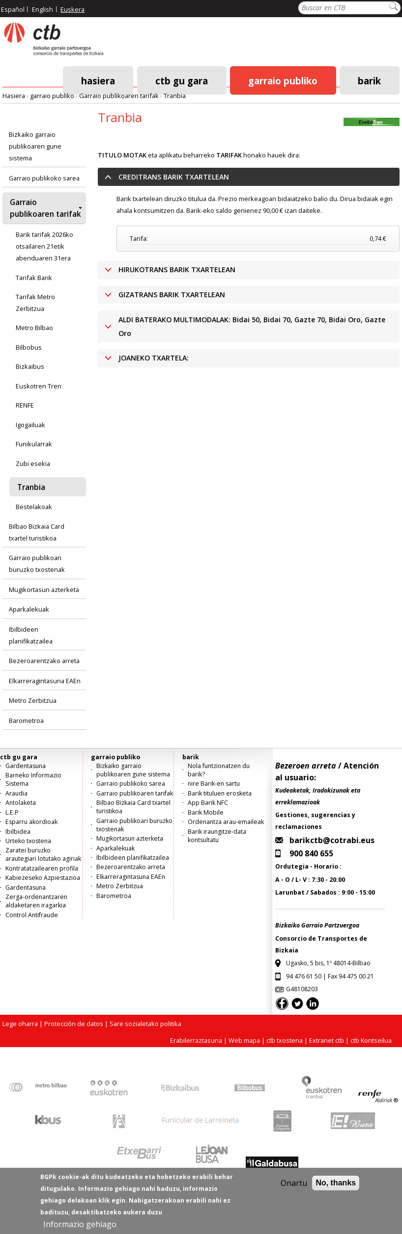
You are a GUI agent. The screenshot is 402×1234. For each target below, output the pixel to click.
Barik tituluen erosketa (220, 793)
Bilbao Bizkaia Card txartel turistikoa (36, 532)
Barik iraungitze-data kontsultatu (217, 835)
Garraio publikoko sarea (44, 178)
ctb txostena (284, 1040)
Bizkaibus (30, 366)
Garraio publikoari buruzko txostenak (37, 563)
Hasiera (98, 80)
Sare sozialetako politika (145, 1023)
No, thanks (336, 1189)
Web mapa (244, 1040)
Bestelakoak (34, 506)
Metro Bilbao (34, 327)
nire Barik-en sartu (214, 783)
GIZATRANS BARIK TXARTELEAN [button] (171, 294)
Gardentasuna (25, 766)
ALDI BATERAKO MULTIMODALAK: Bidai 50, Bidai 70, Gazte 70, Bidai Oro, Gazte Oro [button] (251, 326)
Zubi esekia (33, 463)
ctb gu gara (181, 80)
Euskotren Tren (38, 386)
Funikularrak (34, 443)
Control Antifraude (31, 915)
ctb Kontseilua (371, 1040)
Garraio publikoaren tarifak (119, 95)
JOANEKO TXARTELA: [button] (153, 357)
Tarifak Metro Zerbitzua (35, 302)
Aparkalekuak (29, 609)
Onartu (294, 1189)
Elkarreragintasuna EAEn (45, 680)
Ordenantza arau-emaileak (226, 822)
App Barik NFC (208, 802)
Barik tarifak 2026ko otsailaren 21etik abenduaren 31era (44, 246)
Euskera (72, 9)
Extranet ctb (326, 1040)
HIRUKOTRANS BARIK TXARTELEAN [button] (176, 269)
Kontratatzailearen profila (41, 868)
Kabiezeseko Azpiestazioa (42, 878)
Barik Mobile (206, 812)
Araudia (16, 793)
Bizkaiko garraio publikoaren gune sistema (35, 146)
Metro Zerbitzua (33, 700)
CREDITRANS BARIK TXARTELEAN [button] (173, 176)
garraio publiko (282, 80)
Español (13, 9)
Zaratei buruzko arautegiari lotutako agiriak (43, 854)
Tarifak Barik (34, 277)
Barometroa (26, 720)
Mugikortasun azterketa (44, 589)
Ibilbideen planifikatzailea (31, 635)
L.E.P (12, 812)
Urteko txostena (28, 841)
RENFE (25, 405)
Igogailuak (30, 424)
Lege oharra (20, 1023)
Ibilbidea (17, 831)
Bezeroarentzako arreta (44, 660)
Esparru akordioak (31, 822)
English (42, 9)
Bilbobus (29, 347)
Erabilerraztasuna (196, 1040)
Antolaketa (20, 802)
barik (369, 80)
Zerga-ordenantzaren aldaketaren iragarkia (36, 901)
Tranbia (175, 95)
